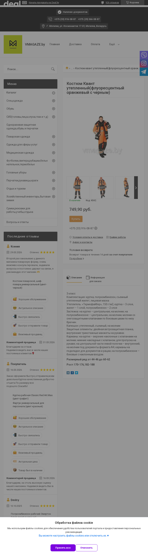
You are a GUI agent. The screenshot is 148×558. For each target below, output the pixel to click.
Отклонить (86, 547)
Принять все (63, 547)
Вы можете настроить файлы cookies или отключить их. (73, 535)
